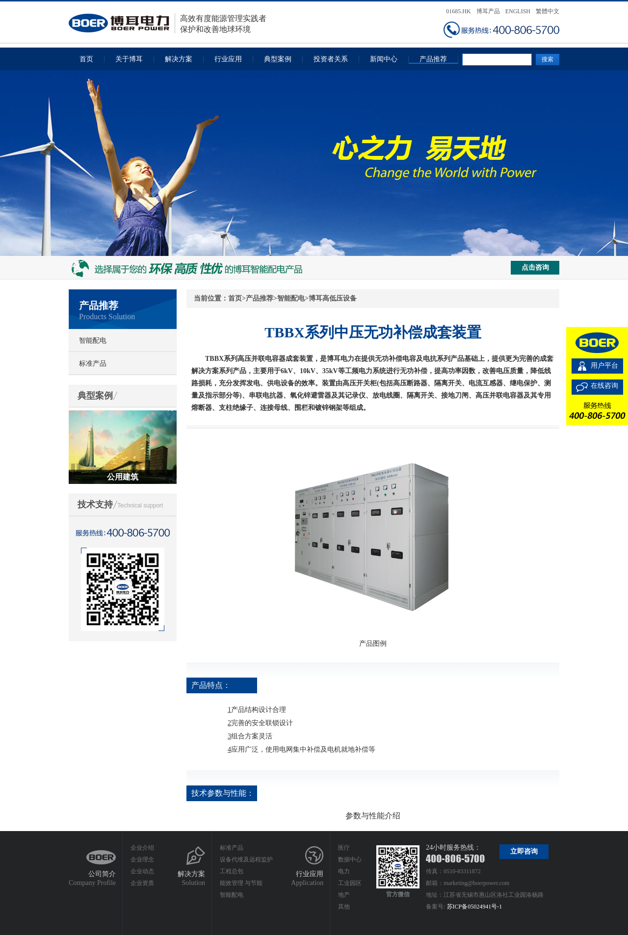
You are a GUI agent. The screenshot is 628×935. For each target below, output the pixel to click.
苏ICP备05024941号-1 (474, 906)
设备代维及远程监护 (246, 859)
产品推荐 (433, 59)
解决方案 (178, 59)
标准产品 (92, 363)
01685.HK (458, 11)
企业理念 (142, 859)
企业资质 (142, 883)
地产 (344, 894)
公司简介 (102, 874)
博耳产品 (488, 11)
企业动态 (142, 871)
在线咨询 (604, 385)
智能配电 (92, 340)
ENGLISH (517, 11)
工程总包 (231, 871)
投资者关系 (331, 59)
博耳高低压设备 (333, 298)
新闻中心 (383, 59)
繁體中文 (547, 11)
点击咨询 (535, 267)
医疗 (344, 847)
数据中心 (350, 859)
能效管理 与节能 (241, 883)
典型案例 (277, 59)
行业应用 (228, 59)
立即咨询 (524, 851)
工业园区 (350, 883)
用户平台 (604, 365)
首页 (86, 59)
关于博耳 (129, 59)
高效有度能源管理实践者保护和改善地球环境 (167, 23)
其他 (344, 906)
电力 (344, 871)
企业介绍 (142, 847)
